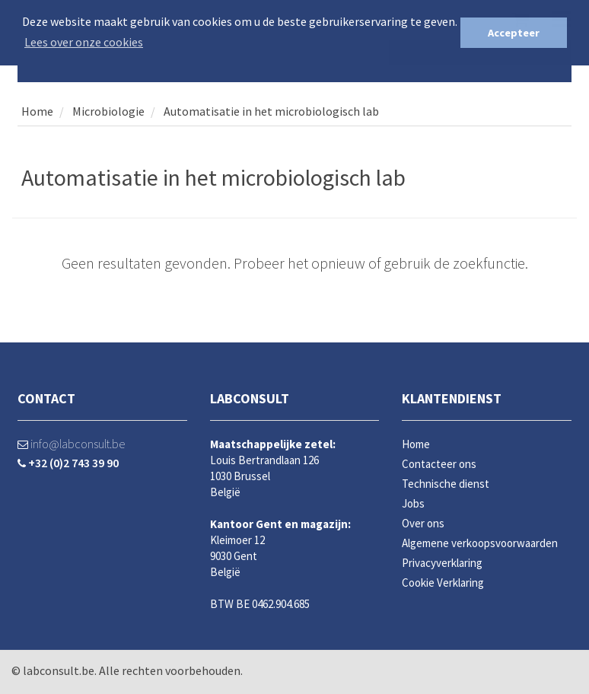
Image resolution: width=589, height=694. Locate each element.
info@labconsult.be (71, 443)
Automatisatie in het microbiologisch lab (271, 111)
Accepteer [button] (514, 33)
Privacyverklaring (442, 563)
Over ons (423, 523)
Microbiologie (107, 111)
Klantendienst (451, 398)
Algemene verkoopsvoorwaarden (480, 543)
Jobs (413, 503)
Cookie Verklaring (443, 582)
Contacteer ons (439, 464)
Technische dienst (445, 483)
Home (37, 111)
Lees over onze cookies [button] (83, 41)
